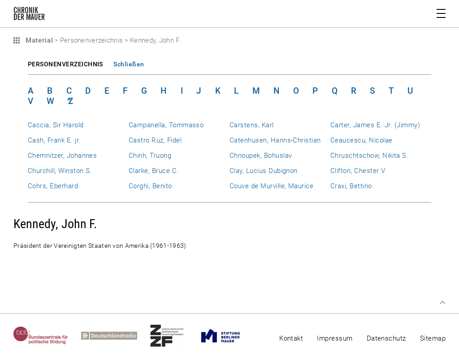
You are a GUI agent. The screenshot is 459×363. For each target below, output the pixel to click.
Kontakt (291, 338)
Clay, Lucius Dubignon (264, 171)
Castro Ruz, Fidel (155, 140)
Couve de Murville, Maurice (271, 186)
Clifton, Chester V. (358, 171)
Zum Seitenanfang (442, 302)
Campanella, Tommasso (166, 125)
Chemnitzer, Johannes (62, 155)
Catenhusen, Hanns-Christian (275, 140)
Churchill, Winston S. (60, 171)
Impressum (334, 338)
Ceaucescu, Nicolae (361, 140)
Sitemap (433, 338)
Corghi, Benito (150, 186)
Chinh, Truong (150, 155)
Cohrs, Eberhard (53, 186)
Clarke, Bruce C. (154, 171)
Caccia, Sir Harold (55, 125)
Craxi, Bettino (351, 186)
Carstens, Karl (252, 125)
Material (38, 40)
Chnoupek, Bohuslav (261, 155)
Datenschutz (386, 338)
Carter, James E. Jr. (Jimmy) (375, 125)
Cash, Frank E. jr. (54, 140)
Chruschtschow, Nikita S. (369, 155)
